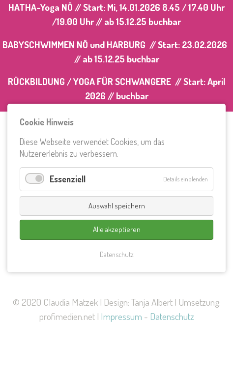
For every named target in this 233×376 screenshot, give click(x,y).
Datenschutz (172, 316)
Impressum (121, 316)
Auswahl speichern (116, 205)
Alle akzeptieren (117, 229)
